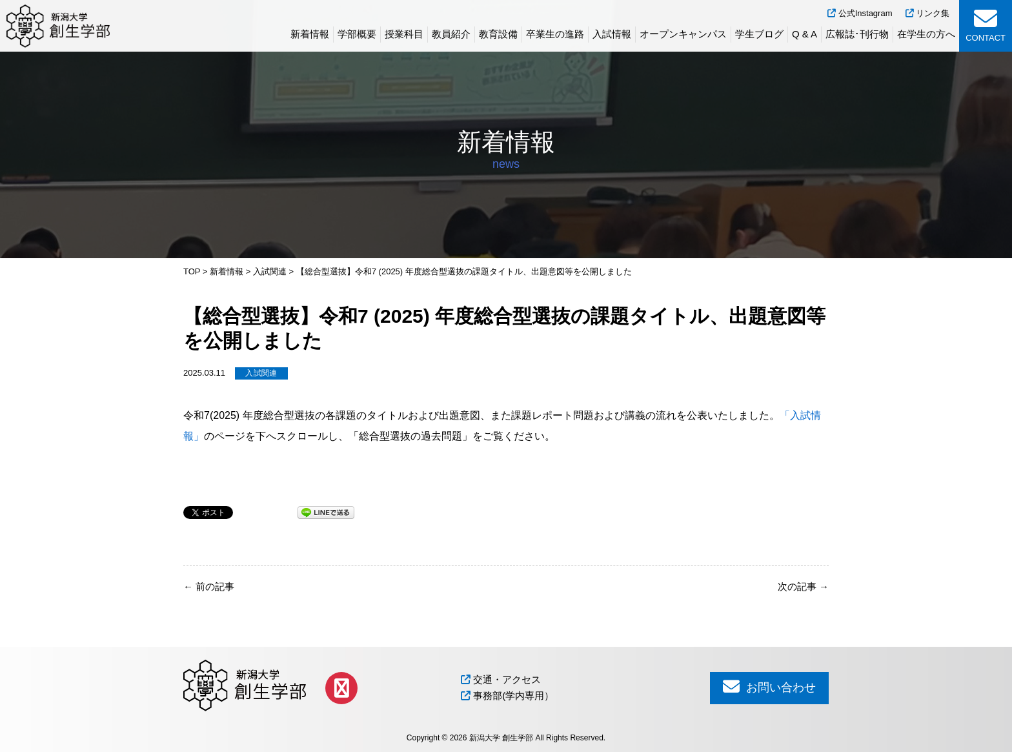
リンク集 (928, 13)
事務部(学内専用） (507, 695)
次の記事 (803, 586)
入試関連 (261, 373)
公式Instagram (859, 13)
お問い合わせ (769, 686)
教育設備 (498, 33)
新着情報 (309, 33)
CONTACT (986, 25)
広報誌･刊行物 (857, 33)
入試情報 (611, 33)
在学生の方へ (926, 33)
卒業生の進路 (555, 33)
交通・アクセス (501, 679)
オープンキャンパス (683, 33)
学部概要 (357, 33)
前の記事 (208, 586)
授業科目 (404, 33)
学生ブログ (759, 33)
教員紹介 (451, 33)
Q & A (804, 33)
